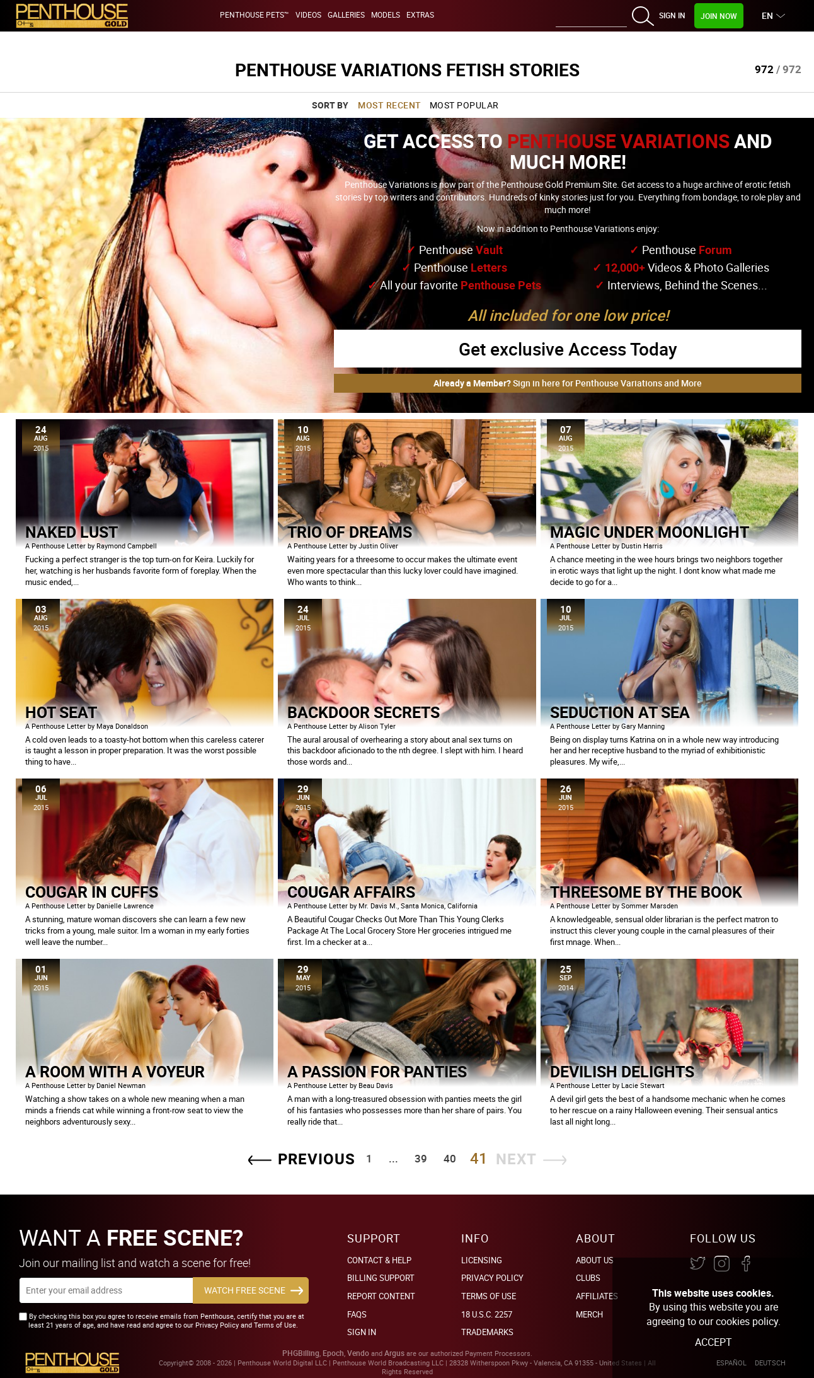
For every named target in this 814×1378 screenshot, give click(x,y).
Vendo (358, 1353)
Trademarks (487, 1332)
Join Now (719, 16)
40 (450, 1158)
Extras (420, 14)
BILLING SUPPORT (381, 1277)
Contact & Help (379, 1260)
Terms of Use (488, 1296)
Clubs (588, 1277)
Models (385, 14)
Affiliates (597, 1296)
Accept (713, 1342)
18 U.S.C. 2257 (486, 1314)
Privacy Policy (492, 1277)
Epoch (333, 1353)
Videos (308, 14)
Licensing (481, 1260)
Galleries (346, 14)
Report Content (381, 1296)
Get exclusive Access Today (568, 349)
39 (421, 1158)
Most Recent (389, 105)
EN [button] (769, 15)
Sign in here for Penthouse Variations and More (567, 383)
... (393, 1158)
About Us (595, 1260)
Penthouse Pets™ (254, 14)
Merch (589, 1314)
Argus (394, 1353)
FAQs (357, 1314)
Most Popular (464, 105)
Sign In (672, 15)
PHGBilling (300, 1353)
